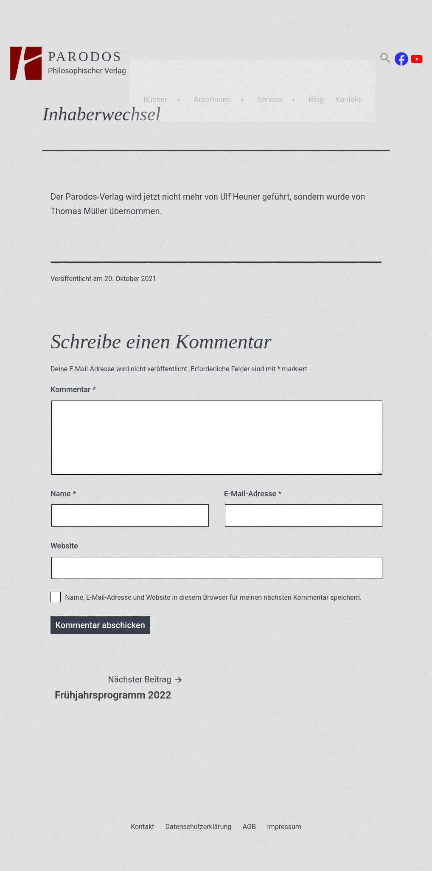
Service (274, 48)
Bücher (160, 48)
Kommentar (73, 389)
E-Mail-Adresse (253, 493)
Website (64, 545)
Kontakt (352, 48)
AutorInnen (217, 48)
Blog (320, 48)
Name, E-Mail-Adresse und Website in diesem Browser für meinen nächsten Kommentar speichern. (213, 597)
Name (63, 493)
